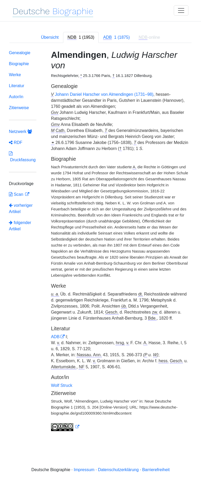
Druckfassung (22, 156)
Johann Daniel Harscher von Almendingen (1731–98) (104, 94)
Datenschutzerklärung (118, 469)
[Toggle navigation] (181, 10)
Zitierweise (19, 107)
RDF (15, 142)
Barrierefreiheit (156, 469)
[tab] (81, 37)
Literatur (16, 85)
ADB (55, 337)
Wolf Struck (61, 385)
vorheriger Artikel (20, 208)
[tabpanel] (100, 242)
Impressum (84, 469)
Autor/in (16, 96)
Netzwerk (20, 131)
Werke (15, 75)
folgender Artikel (20, 225)
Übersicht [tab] (50, 37)
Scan (16, 194)
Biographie (19, 64)
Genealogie (19, 53)
